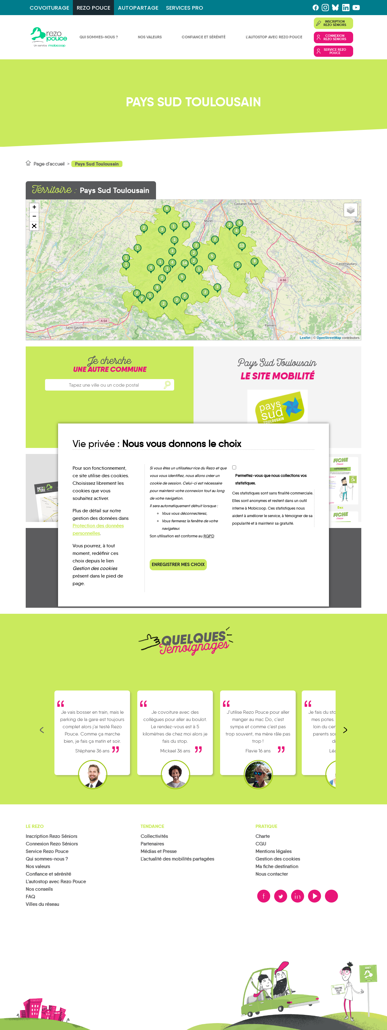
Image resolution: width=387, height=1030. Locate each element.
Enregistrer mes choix (178, 564)
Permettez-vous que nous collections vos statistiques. (271, 479)
